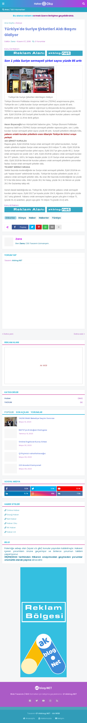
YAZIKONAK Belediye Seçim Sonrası (36, 418)
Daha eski (78, 334)
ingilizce (31, 708)
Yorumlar (36, 412)
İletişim (59, 718)
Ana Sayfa (9, 23)
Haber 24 (10, 532)
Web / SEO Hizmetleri (13, 9)
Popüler (9, 412)
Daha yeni (8, 334)
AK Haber (10, 527)
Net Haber (10, 518)
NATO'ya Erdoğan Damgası (33, 430)
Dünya (19, 23)
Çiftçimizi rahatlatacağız (32, 453)
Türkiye (56, 217)
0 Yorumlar (40, 41)
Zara (18, 239)
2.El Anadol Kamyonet (30, 465)
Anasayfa (29, 718)
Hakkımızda (45, 718)
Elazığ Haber (11, 514)
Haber (32, 217)
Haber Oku (10, 523)
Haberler (44, 217)
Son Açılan (22, 412)
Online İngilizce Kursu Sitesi (33, 441)
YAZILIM (43, 402)
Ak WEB (43, 365)
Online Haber (11, 510)
